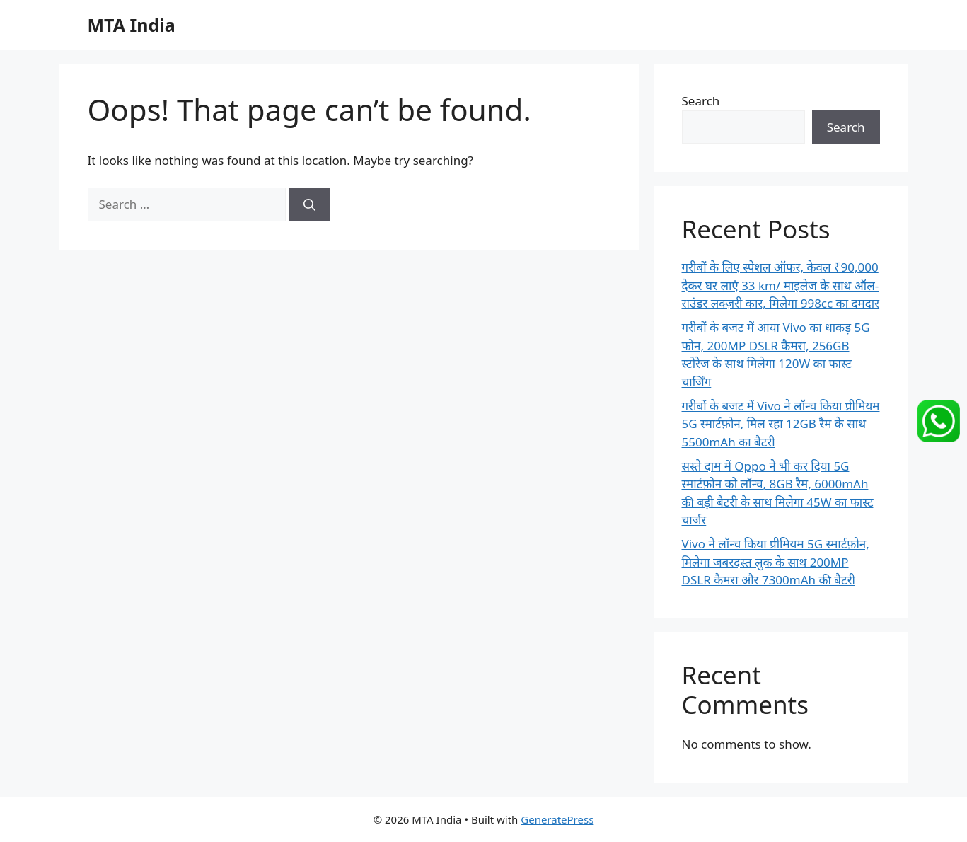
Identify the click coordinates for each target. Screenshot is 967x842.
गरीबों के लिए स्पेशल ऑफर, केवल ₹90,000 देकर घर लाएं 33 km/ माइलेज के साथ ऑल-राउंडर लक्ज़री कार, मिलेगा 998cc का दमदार (781, 285)
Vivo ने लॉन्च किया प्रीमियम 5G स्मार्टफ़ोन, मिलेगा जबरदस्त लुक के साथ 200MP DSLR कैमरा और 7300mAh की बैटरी (775, 562)
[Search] (309, 204)
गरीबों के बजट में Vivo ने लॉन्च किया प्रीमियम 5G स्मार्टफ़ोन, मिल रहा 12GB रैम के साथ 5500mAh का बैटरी (781, 424)
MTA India (131, 25)
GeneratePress (557, 819)
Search (701, 101)
